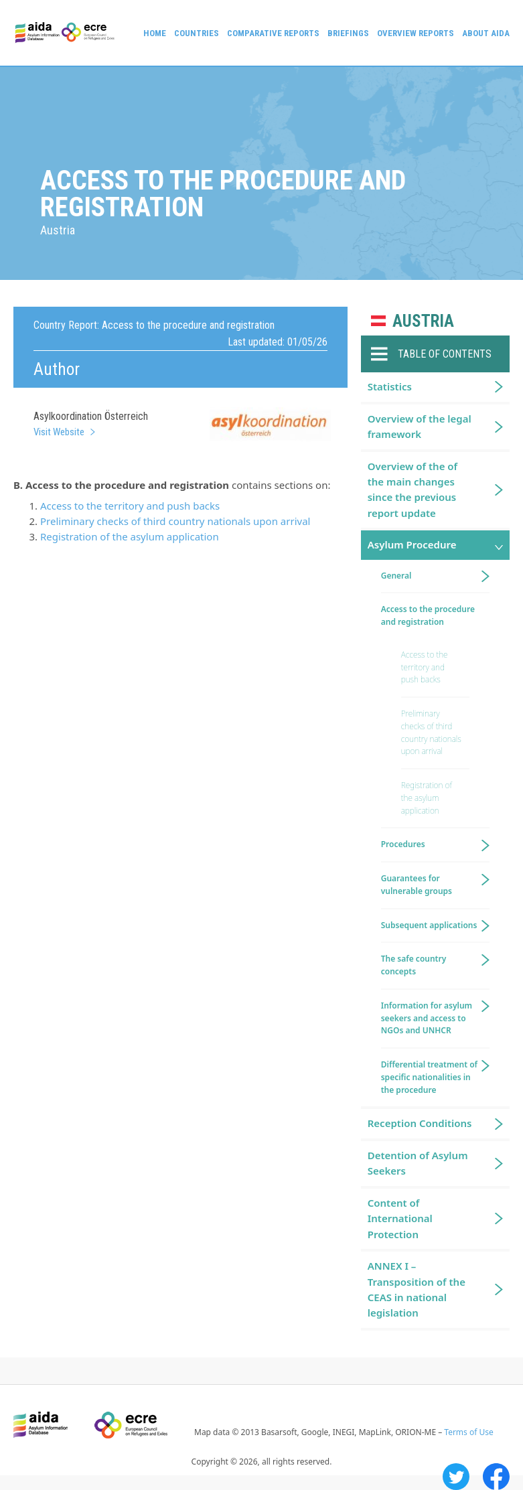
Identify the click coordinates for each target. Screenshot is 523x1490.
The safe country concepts (414, 965)
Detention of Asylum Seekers (418, 1162)
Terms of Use (468, 1432)
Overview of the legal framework (419, 426)
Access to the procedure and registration (428, 615)
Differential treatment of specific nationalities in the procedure (429, 1077)
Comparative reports (273, 33)
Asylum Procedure (412, 544)
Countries (196, 33)
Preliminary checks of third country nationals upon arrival (175, 521)
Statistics (390, 386)
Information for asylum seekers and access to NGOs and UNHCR (426, 1018)
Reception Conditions (420, 1123)
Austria (423, 321)
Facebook (496, 1476)
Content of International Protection (400, 1218)
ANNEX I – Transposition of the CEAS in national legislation (416, 1289)
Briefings (348, 33)
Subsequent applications (429, 925)
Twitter (456, 1476)
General (396, 575)
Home (154, 33)
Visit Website (58, 432)
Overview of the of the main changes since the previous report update (412, 489)
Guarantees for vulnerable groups (416, 885)
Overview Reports (415, 33)
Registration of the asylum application (129, 536)
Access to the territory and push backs (130, 505)
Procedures (403, 844)
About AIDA (486, 33)
